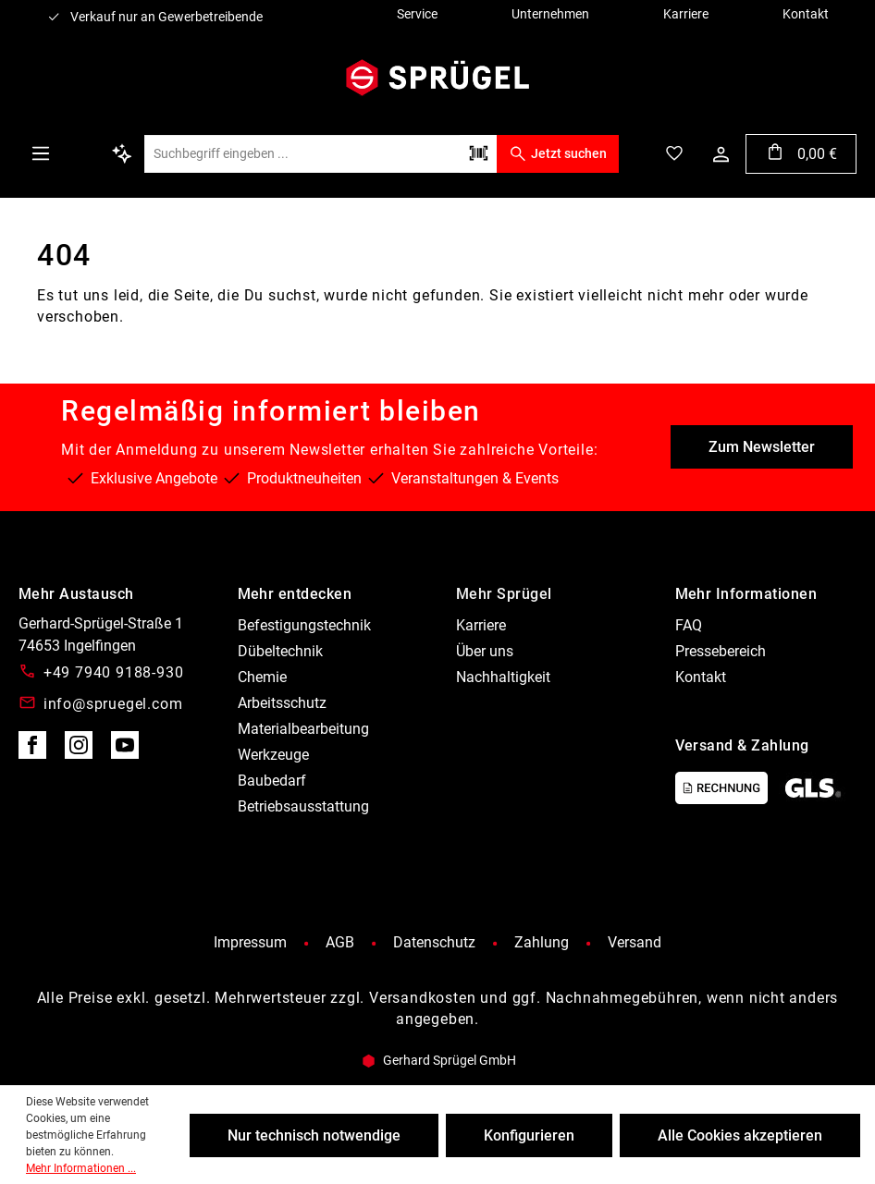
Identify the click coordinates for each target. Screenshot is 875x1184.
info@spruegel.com (113, 704)
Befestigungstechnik (304, 625)
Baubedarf (272, 780)
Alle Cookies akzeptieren (740, 1135)
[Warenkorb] (801, 154)
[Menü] (40, 153)
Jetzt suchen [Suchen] (557, 153)
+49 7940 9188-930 (113, 672)
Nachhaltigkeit (503, 677)
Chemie (262, 677)
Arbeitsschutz (282, 703)
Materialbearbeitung (303, 729)
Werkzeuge (273, 754)
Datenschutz (434, 942)
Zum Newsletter (762, 447)
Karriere (481, 625)
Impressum (250, 942)
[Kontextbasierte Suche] (122, 153)
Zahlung (541, 942)
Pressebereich (720, 651)
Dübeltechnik (280, 651)
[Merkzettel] (674, 153)
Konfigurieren (529, 1135)
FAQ (688, 625)
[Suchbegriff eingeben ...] (302, 154)
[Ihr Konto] (721, 154)
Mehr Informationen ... (81, 1168)
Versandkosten (422, 998)
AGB (340, 942)
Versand (634, 942)
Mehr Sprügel (504, 594)
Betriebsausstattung (303, 806)
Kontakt (700, 677)
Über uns (484, 651)
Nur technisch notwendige (314, 1135)
